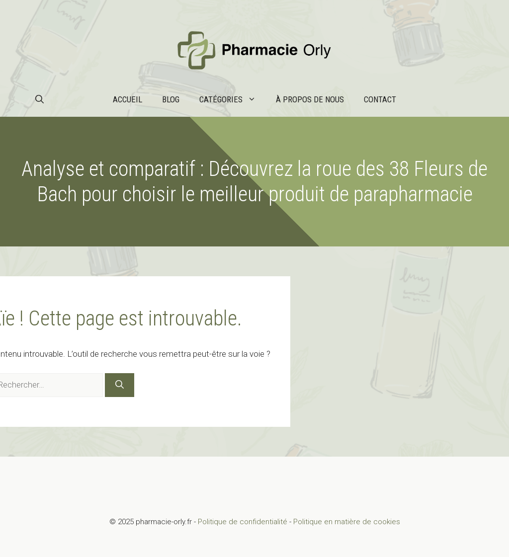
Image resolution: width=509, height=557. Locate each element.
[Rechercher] (119, 385)
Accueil (127, 99)
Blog (170, 99)
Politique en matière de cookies (346, 521)
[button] (39, 99)
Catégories (232, 99)
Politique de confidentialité (242, 521)
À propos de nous (310, 99)
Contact (380, 99)
